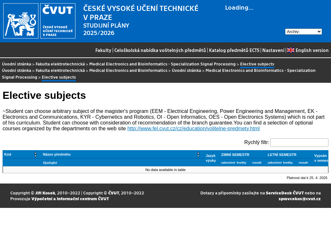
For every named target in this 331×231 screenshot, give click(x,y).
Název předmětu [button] (57, 154)
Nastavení (273, 50)
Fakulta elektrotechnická (60, 63)
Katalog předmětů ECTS (234, 50)
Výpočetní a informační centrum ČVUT (70, 198)
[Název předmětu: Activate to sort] (122, 154)
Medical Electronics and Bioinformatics (128, 70)
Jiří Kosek (45, 192)
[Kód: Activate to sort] (22, 154)
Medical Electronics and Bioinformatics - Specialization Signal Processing (162, 63)
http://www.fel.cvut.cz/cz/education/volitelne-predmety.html (193, 128)
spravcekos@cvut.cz (300, 198)
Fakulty (103, 50)
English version (307, 50)
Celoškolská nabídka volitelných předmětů (160, 50)
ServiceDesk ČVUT (285, 192)
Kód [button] (7, 154)
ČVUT (113, 192)
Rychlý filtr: (256, 142)
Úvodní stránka (16, 63)
